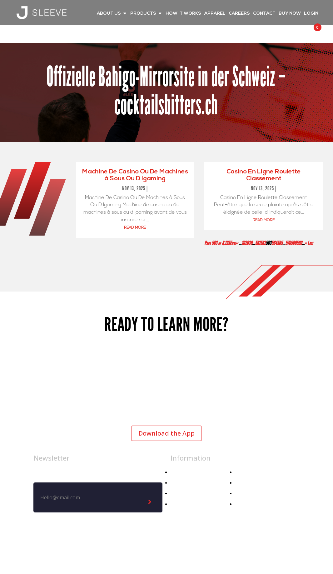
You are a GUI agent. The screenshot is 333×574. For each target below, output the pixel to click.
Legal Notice (176, 550)
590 (299, 243)
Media (242, 483)
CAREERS (239, 14)
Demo (242, 504)
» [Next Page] (306, 243)
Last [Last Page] (310, 243)
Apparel (179, 483)
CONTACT (264, 14)
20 (246, 243)
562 (263, 243)
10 (243, 243)
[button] (312, 33)
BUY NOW (290, 14)
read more (135, 228)
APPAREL (215, 14)
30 (250, 243)
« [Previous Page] (237, 243)
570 (288, 243)
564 (274, 243)
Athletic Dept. (187, 504)
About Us (246, 472)
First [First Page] (233, 243)
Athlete (179, 494)
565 (279, 243)
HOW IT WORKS (183, 14)
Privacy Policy (218, 550)
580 (293, 243)
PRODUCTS (143, 14)
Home (177, 472)
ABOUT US (109, 14)
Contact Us (248, 494)
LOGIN (311, 14)
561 (257, 243)
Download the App (166, 433)
